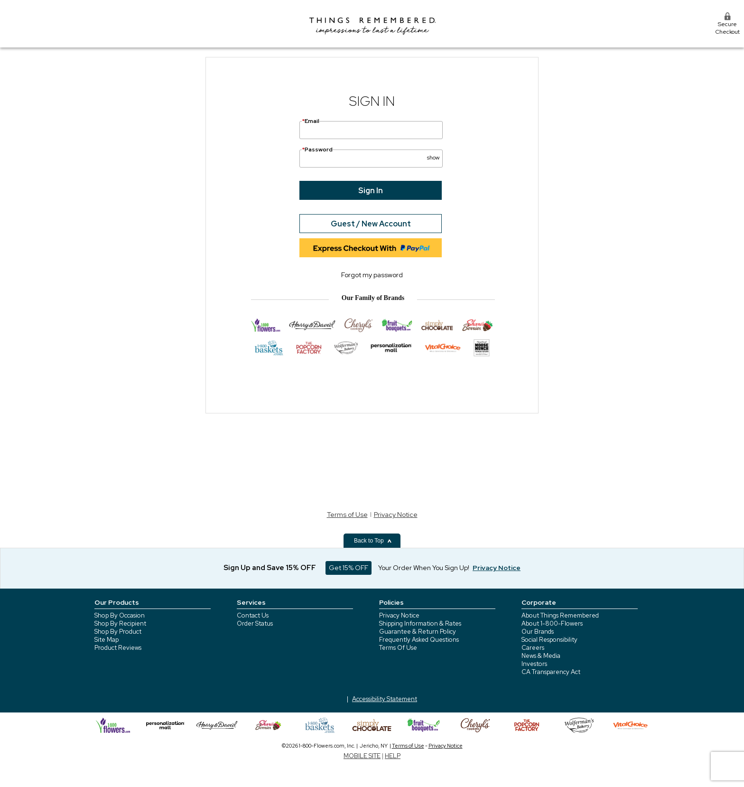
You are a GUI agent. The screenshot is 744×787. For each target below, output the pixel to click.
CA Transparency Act (550, 672)
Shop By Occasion (119, 615)
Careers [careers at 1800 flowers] (532, 648)
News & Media (540, 656)
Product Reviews (117, 648)
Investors (534, 664)
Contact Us (253, 615)
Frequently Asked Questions (419, 640)
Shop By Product (117, 632)
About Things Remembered (560, 615)
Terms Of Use (398, 648)
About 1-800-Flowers (552, 623)
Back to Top (373, 540)
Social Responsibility (549, 640)
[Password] (371, 159)
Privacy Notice (396, 514)
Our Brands (537, 632)
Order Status (255, 623)
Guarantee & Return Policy (417, 632)
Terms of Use (347, 514)
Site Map (106, 640)
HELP (392, 756)
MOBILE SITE (362, 756)
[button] (433, 154)
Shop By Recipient (120, 623)
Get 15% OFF (348, 567)
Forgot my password (372, 275)
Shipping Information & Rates (420, 623)
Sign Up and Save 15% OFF (269, 567)
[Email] (371, 130)
